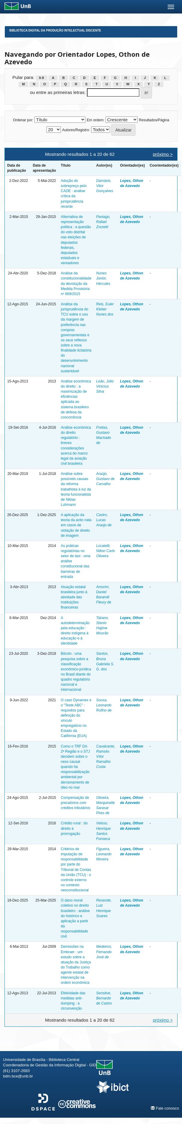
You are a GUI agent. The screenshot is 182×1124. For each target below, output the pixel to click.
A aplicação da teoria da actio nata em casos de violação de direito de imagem (76, 525)
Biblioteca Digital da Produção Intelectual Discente (55, 30)
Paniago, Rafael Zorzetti (103, 222)
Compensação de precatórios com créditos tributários (75, 803)
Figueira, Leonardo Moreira (104, 854)
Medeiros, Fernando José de (104, 951)
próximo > (163, 154)
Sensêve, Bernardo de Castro (104, 998)
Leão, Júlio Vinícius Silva (105, 386)
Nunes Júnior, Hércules (103, 278)
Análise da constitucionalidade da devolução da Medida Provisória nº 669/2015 (76, 283)
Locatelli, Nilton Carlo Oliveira (105, 551)
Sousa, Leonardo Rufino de (104, 705)
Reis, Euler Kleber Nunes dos (105, 309)
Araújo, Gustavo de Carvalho (105, 479)
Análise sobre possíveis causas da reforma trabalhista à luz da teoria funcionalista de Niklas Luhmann (76, 489)
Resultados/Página (154, 120)
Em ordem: (95, 120)
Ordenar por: (23, 120)
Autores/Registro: (76, 130)
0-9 (41, 78)
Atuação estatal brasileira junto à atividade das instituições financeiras (74, 597)
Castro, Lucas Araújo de (104, 520)
